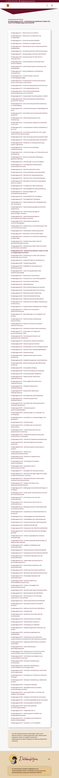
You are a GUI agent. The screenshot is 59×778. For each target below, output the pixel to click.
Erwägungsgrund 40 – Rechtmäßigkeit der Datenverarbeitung (28, 188)
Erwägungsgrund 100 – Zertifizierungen (22, 422)
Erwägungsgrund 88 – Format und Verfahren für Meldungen (27, 370)
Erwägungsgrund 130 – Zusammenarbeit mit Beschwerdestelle (28, 550)
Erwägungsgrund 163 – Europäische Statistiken (24, 684)
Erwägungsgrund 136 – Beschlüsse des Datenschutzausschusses (29, 573)
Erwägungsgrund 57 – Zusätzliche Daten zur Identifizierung (27, 260)
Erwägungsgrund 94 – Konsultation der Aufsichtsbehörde (27, 395)
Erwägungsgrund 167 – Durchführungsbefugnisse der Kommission (29, 700)
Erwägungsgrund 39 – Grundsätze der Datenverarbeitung (27, 185)
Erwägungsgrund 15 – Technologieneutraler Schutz (25, 88)
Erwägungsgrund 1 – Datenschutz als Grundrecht (24, 33)
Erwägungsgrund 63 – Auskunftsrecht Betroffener (25, 281)
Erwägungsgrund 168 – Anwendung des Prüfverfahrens (26, 703)
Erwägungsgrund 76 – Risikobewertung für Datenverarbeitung (28, 328)
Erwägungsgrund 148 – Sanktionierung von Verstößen (26, 619)
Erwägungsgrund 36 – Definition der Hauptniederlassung (27, 175)
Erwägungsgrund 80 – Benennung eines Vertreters (25, 343)
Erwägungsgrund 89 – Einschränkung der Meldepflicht (26, 373)
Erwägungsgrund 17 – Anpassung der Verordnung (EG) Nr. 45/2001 (29, 96)
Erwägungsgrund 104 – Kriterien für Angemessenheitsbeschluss (29, 439)
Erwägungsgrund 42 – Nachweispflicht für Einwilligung (26, 196)
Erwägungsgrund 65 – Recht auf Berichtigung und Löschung (28, 287)
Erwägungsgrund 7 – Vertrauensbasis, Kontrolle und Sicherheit (28, 54)
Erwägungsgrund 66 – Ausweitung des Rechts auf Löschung (27, 290)
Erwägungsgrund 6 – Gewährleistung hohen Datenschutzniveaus (29, 51)
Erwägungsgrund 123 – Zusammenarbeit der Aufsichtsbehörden (29, 522)
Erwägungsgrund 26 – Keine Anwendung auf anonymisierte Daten (29, 137)
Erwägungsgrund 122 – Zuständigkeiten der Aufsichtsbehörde (28, 519)
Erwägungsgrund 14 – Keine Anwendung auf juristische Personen (29, 85)
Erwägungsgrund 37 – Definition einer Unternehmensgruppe (28, 178)
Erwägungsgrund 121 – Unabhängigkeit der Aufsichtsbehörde (28, 516)
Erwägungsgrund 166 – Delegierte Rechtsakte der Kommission (28, 697)
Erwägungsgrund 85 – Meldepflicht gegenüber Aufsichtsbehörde (29, 360)
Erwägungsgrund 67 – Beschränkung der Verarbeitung (26, 293)
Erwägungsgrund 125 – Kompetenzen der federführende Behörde (29, 528)
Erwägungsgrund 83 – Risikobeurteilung (22, 352)
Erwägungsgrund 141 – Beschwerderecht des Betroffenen (27, 593)
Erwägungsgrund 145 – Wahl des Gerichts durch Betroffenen (28, 608)
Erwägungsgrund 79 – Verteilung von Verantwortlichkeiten (27, 341)
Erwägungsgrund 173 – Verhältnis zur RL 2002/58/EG (25, 723)
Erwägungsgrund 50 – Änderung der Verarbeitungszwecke (27, 230)
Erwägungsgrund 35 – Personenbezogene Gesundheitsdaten (28, 172)
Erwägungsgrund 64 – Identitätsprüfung (22, 284)
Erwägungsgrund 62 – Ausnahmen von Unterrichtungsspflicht (28, 278)
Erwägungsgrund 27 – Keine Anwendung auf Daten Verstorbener (29, 140)
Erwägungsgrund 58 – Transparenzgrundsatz (23, 263)
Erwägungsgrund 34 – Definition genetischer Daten (25, 169)
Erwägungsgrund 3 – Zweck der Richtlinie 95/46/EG (25, 40)
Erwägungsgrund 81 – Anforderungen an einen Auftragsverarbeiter (29, 346)
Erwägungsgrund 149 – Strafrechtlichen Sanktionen (25, 622)
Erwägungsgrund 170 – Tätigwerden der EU (23, 710)
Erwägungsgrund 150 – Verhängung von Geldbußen (25, 624)
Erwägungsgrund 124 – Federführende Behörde (24, 525)
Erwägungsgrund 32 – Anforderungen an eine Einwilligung (27, 161)
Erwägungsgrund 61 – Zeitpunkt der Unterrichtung (25, 275)
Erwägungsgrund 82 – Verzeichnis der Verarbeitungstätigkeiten (28, 349)
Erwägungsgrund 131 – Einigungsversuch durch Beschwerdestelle (29, 553)
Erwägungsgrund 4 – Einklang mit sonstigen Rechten (26, 43)
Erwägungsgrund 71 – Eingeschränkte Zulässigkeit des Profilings (29, 306)
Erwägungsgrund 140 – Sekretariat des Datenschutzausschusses (29, 590)
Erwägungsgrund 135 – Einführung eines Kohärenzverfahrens (28, 570)
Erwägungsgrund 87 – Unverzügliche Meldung (24, 368)
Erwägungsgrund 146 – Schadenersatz (21, 611)
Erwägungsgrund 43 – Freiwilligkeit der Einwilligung (25, 199)
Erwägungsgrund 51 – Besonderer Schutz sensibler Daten (27, 233)
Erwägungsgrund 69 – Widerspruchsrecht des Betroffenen (27, 299)
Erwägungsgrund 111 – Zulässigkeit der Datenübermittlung (27, 470)
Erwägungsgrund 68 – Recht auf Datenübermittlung (25, 296)
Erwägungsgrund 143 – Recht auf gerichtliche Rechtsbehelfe (28, 600)
